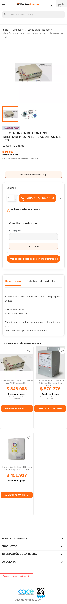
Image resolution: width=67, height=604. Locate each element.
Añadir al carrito (37, 198)
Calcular (33, 246)
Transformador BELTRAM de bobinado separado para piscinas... (50, 383)
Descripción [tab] (13, 281)
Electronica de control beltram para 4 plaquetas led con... (17, 468)
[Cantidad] (10, 198)
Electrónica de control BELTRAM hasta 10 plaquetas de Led (17, 382)
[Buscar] (33, 14)
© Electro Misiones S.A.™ (28, 599)
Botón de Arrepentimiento (16, 576)
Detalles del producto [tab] (40, 281)
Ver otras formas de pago (33, 174)
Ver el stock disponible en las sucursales (34, 258)
